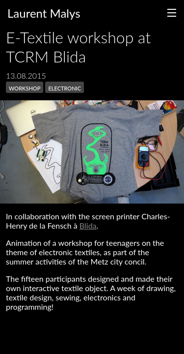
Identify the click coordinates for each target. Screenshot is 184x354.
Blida (88, 225)
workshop (24, 87)
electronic (64, 87)
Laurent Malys (43, 13)
